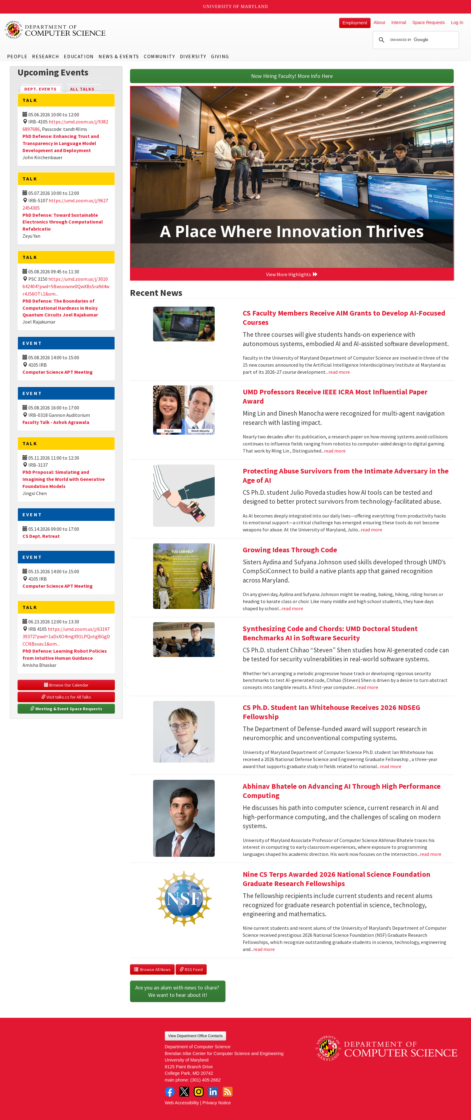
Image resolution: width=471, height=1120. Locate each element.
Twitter (184, 1092)
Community (159, 56)
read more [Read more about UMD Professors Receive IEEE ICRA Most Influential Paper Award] (335, 451)
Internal (398, 22)
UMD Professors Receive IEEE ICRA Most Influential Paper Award (335, 396)
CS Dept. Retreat (41, 536)
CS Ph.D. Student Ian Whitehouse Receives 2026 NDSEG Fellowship (331, 712)
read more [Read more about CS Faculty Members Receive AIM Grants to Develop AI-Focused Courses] (339, 372)
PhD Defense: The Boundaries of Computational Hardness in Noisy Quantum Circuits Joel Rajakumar (60, 308)
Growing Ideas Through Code (290, 549)
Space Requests (428, 22)
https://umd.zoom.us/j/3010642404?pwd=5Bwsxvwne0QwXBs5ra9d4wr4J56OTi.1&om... (65, 286)
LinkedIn (213, 1092)
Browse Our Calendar (66, 685)
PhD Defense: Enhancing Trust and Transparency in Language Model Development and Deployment (60, 143)
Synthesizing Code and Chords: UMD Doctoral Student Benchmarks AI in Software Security (330, 633)
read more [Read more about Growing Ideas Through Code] (292, 608)
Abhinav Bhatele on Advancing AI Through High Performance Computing (342, 790)
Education (79, 56)
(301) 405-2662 (205, 1080)
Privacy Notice (216, 1102)
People (17, 56)
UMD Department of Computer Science (55, 30)
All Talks (82, 89)
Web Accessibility (182, 1102)
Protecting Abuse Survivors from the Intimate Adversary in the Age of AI (346, 475)
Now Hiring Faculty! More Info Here (292, 75)
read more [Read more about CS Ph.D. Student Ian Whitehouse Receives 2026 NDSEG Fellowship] (390, 766)
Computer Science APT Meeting (57, 372)
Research (45, 56)
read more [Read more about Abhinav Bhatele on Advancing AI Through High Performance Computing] (430, 854)
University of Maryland (235, 6)
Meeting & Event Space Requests (66, 708)
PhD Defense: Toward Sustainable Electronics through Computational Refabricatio (62, 222)
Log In (457, 22)
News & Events (119, 56)
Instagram (199, 1092)
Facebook (170, 1092)
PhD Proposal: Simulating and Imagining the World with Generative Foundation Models (63, 479)
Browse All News (152, 969)
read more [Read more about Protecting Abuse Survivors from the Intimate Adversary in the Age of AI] (371, 529)
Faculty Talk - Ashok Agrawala (55, 422)
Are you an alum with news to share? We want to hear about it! (177, 991)
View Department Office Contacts (195, 1036)
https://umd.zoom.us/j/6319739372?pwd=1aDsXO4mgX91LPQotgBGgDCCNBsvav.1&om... (66, 636)
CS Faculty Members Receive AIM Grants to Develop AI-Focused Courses (344, 317)
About (379, 22)
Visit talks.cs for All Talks (66, 697)
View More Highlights (292, 274)
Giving (220, 56)
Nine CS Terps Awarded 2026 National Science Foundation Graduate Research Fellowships (336, 878)
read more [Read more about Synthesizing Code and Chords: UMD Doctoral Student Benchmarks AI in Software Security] (367, 687)
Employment (355, 22)
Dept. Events (43, 88)
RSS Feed (191, 969)
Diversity (193, 56)
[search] (415, 40)
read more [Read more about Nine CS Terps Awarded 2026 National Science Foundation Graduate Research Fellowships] (264, 949)
